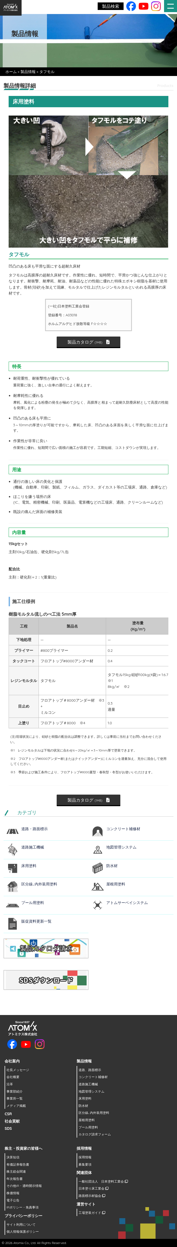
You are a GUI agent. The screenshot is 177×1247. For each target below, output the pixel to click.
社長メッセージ (17, 1070)
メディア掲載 (16, 1106)
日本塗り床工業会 (93, 1188)
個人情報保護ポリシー (22, 1231)
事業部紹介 (14, 1091)
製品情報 (28, 71)
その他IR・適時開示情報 (24, 1186)
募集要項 (85, 1164)
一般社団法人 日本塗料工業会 (103, 1181)
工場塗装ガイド (92, 1213)
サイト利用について (21, 1224)
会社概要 (12, 1077)
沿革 (9, 1084)
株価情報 (12, 1193)
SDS (8, 1128)
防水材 (112, 865)
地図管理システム (121, 847)
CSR (8, 1113)
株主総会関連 (16, 1171)
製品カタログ (88, 342)
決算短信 (12, 1157)
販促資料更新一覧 (36, 921)
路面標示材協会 (92, 1196)
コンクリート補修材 (123, 828)
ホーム (11, 71)
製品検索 (110, 6)
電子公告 (12, 1200)
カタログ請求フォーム (95, 1134)
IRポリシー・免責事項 (22, 1207)
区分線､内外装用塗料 (39, 884)
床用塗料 (28, 865)
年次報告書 (14, 1179)
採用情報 (85, 1157)
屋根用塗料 (115, 884)
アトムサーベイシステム (127, 902)
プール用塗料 (32, 902)
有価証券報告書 (17, 1164)
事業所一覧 (14, 1098)
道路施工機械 (32, 847)
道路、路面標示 (90, 1070)
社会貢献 (12, 1121)
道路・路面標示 (34, 828)
